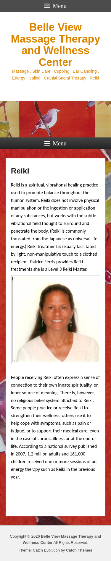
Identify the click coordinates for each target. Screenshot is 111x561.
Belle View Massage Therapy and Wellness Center (55, 44)
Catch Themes (79, 550)
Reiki (20, 170)
